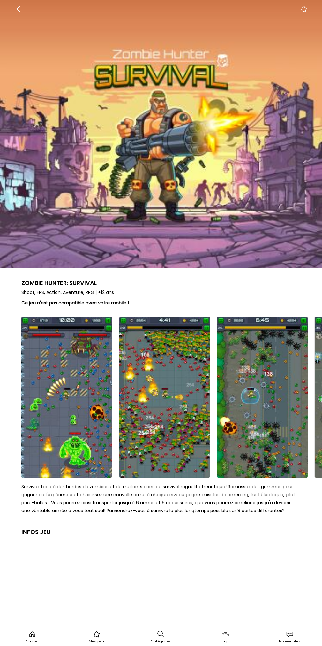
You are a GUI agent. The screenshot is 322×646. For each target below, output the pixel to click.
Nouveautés (290, 637)
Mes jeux (96, 637)
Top (225, 637)
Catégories (161, 637)
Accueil (32, 637)
